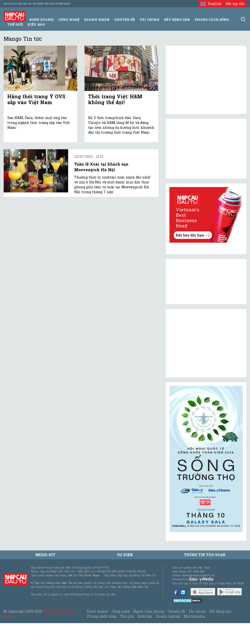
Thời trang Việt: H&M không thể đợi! (115, 99)
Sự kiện (125, 554)
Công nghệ (121, 611)
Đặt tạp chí (235, 3)
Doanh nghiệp (168, 616)
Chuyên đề (124, 19)
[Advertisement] (206, 343)
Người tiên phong (148, 611)
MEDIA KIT (45, 554)
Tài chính (197, 611)
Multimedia (194, 616)
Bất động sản (177, 19)
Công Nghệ (68, 19)
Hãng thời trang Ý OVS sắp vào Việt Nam (36, 99)
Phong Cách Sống (212, 19)
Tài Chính (149, 19)
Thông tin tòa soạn (205, 554)
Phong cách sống (101, 616)
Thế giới (15, 24)
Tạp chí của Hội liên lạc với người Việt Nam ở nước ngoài (37, 3)
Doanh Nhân (97, 19)
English (210, 3)
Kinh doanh (97, 611)
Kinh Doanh (41, 19)
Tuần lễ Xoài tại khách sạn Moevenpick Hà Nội (101, 166)
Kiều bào (36, 24)
